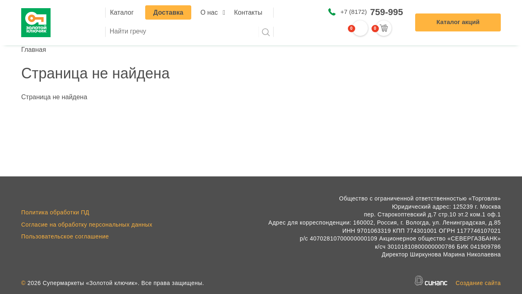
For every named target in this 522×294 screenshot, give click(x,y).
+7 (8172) (372, 12)
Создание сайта (478, 283)
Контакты (248, 12)
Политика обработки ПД (55, 212)
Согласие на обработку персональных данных (87, 224)
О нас (209, 12)
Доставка (168, 12)
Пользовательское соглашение (65, 236)
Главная (33, 49)
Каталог (122, 12)
